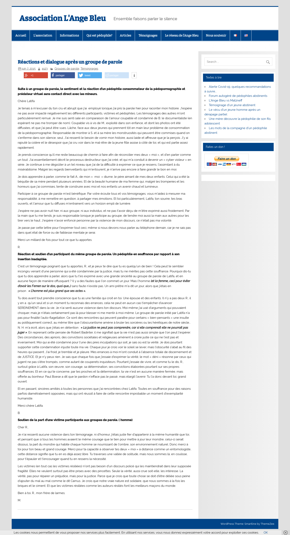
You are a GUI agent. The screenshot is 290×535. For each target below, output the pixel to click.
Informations (69, 35)
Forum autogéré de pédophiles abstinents (238, 96)
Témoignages (148, 35)
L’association (42, 35)
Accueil (20, 35)
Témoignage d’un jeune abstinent (232, 105)
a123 (45, 68)
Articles (125, 35)
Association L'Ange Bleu (62, 18)
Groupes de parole (67, 68)
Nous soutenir (216, 35)
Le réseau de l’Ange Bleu (181, 35)
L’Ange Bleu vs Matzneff (225, 100)
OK (266, 532)
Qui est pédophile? (99, 35)
